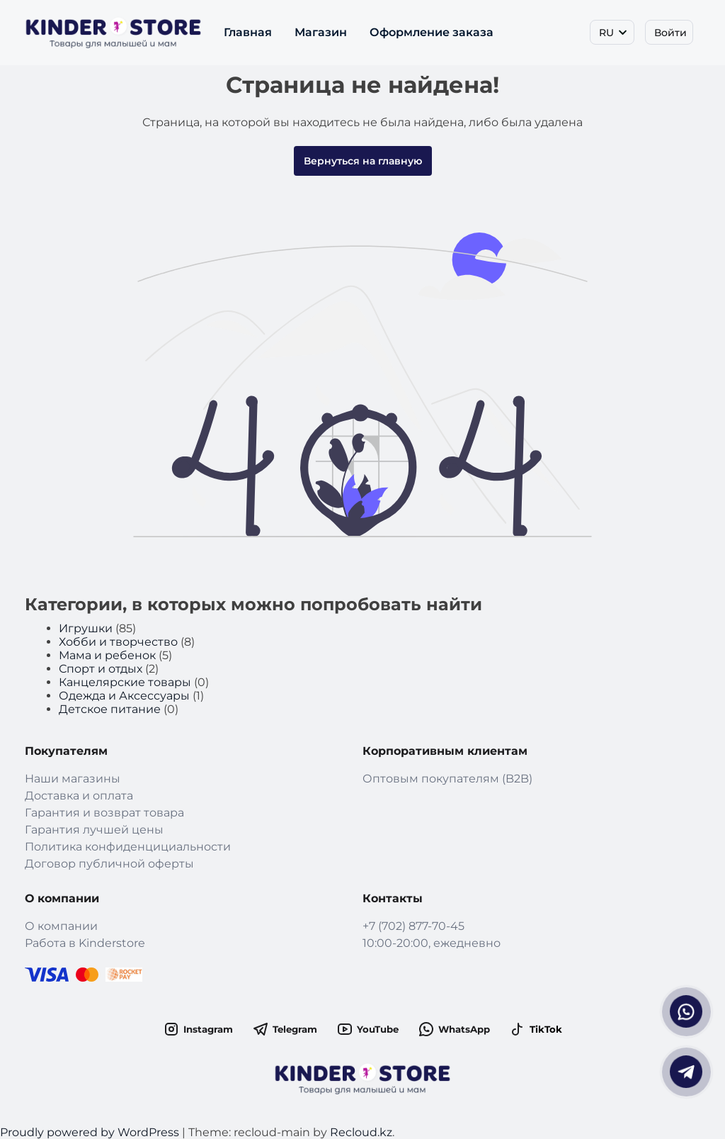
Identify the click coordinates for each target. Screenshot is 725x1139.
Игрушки (86, 628)
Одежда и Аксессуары (124, 695)
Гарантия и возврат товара (104, 812)
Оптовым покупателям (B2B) (447, 778)
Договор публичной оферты (109, 863)
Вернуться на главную (363, 161)
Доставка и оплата (79, 795)
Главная (248, 32)
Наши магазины (72, 778)
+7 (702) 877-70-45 (413, 926)
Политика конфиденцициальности (128, 846)
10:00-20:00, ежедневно (431, 943)
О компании (61, 926)
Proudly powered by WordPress (91, 1132)
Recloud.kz (361, 1132)
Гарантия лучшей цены (94, 829)
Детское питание (110, 709)
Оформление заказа (431, 32)
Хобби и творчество (118, 642)
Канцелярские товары (125, 682)
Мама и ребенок (107, 655)
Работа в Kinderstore (85, 943)
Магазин (321, 32)
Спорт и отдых (100, 668)
